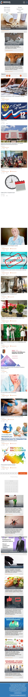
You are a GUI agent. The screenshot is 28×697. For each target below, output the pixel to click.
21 (11, 489)
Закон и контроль (7, 9)
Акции (7, 12)
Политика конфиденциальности (18, 695)
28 (11, 491)
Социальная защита (19, 9)
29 (13, 491)
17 (16, 488)
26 (7, 491)
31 (16, 491)
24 (16, 489)
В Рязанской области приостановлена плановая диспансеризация (13, 269)
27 (9, 491)
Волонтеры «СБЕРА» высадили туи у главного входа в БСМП (12, 318)
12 (7, 488)
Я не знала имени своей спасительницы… (9, 392)
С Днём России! (4, 120)
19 (7, 489)
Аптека (20, 10)
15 (13, 488)
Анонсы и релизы (7, 10)
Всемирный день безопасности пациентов (9, 440)
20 (9, 489)
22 (13, 489)
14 (11, 488)
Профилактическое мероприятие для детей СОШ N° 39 (11, 168)
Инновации (20, 7)
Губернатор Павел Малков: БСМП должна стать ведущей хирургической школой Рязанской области (12, 144)
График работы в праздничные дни (8, 192)
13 (9, 488)
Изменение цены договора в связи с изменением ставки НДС (12, 96)
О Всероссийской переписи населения (8, 464)
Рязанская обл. (14, 171)
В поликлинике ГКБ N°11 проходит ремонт (9, 294)
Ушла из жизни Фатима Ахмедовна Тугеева (9, 245)
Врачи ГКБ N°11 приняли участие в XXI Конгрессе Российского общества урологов (12, 368)
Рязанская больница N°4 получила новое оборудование (12, 416)
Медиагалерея (19, 12)
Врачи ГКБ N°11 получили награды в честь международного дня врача (13, 343)
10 (16, 486)
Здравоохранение (7, 7)
